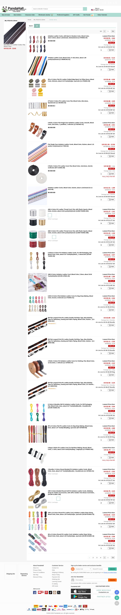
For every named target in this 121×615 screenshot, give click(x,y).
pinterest (46, 592)
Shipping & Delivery (58, 572)
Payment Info (56, 577)
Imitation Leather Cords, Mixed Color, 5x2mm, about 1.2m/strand (68, 187)
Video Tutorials (102, 15)
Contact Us (55, 568)
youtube (39, 592)
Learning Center (56, 581)
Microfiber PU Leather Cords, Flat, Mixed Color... (14, 45)
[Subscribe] (91, 580)
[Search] (65, 9)
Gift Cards (55, 586)
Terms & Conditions (39, 572)
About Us (36, 568)
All (37, 26)
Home (29, 19)
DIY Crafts (76, 15)
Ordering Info (56, 579)
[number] (103, 50)
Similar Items (53, 19)
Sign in (107, 10)
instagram (54, 592)
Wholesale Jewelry (45, 15)
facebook (34, 592)
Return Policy (56, 574)
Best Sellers (17, 15)
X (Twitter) (58, 592)
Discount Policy (37, 577)
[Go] (109, 31)
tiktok (50, 592)
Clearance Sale (30, 15)
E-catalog (55, 584)
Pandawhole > (52, 323)
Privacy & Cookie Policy (110, 572)
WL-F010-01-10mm (39, 19)
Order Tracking (117, 592)
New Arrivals (6, 15)
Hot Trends (88, 15)
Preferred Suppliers (63, 15)
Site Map (35, 574)
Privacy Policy (37, 570)
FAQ (53, 570)
